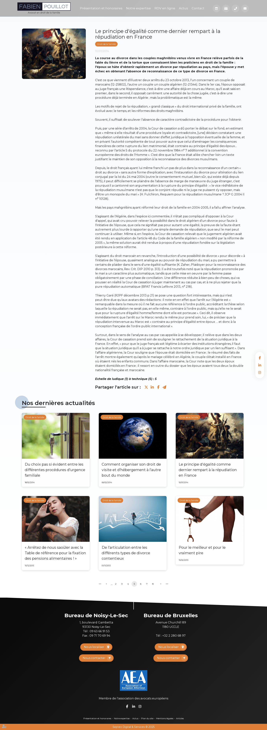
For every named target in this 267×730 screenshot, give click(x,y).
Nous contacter (94, 658)
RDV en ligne (164, 8)
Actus (183, 8)
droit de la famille (219, 62)
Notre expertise (138, 8)
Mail (245, 8)
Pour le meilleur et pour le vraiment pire (202, 550)
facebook (260, 358)
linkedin (260, 365)
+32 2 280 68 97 (174, 635)
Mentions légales (164, 718)
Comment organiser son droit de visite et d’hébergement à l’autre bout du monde (131, 470)
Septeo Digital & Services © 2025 (133, 727)
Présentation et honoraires (101, 8)
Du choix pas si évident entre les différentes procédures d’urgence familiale (55, 470)
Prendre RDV (216, 8)
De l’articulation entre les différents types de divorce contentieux (126, 553)
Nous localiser (94, 647)
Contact (198, 8)
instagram (260, 372)
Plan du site (147, 718)
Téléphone (235, 8)
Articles (180, 718)
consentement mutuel (176, 177)
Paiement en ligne (226, 8)
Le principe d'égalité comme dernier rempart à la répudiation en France (208, 470)
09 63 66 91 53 (100, 631)
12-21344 (190, 84)
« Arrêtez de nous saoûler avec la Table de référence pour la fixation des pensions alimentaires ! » (55, 553)
